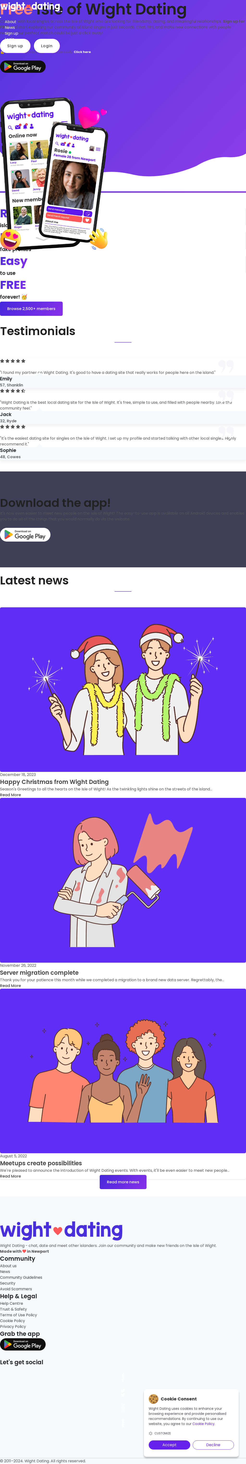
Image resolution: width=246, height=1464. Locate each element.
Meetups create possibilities (41, 1163)
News (5, 1271)
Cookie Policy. (203, 1423)
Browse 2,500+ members (31, 308)
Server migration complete (39, 973)
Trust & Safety (13, 1309)
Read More (10, 795)
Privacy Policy (13, 1326)
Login (9, 39)
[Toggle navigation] (61, 11)
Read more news (123, 1182)
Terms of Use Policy (18, 1315)
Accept (169, 1445)
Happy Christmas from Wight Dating (54, 782)
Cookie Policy (12, 1321)
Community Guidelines (21, 1277)
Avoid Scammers (16, 1289)
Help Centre (11, 1303)
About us (8, 1266)
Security (7, 1283)
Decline (213, 1445)
